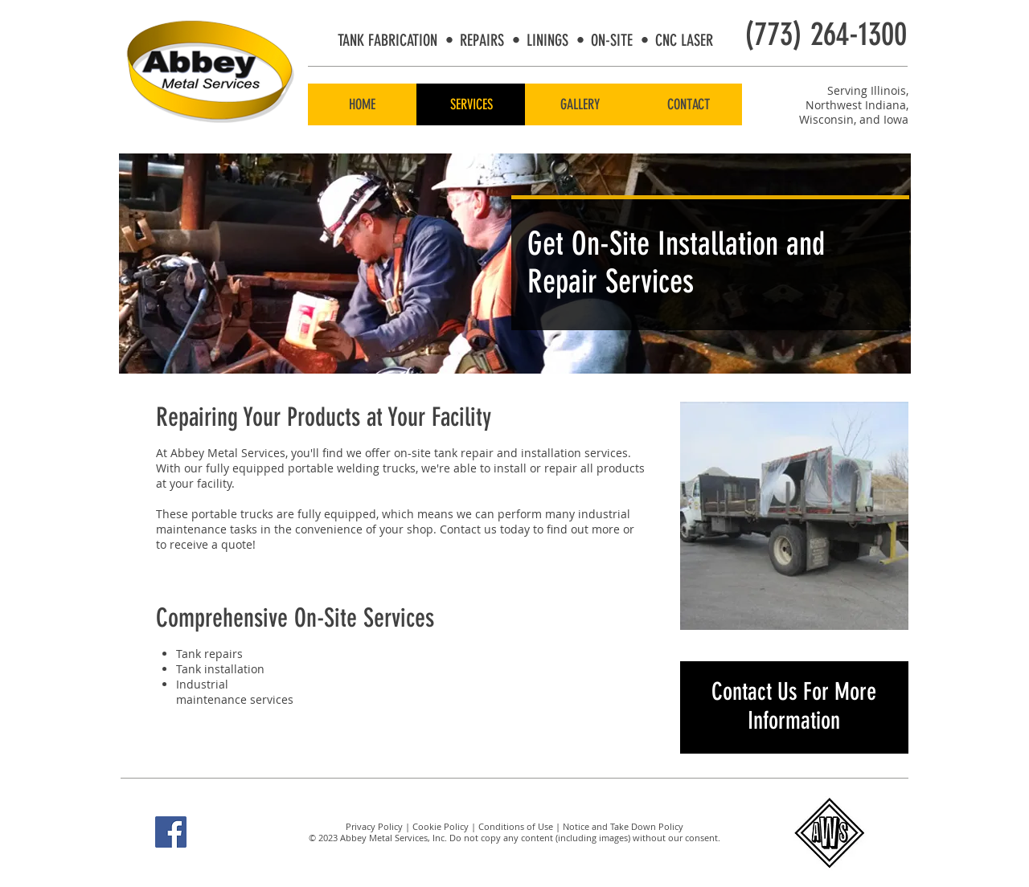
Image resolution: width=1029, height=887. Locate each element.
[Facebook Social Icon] (171, 832)
